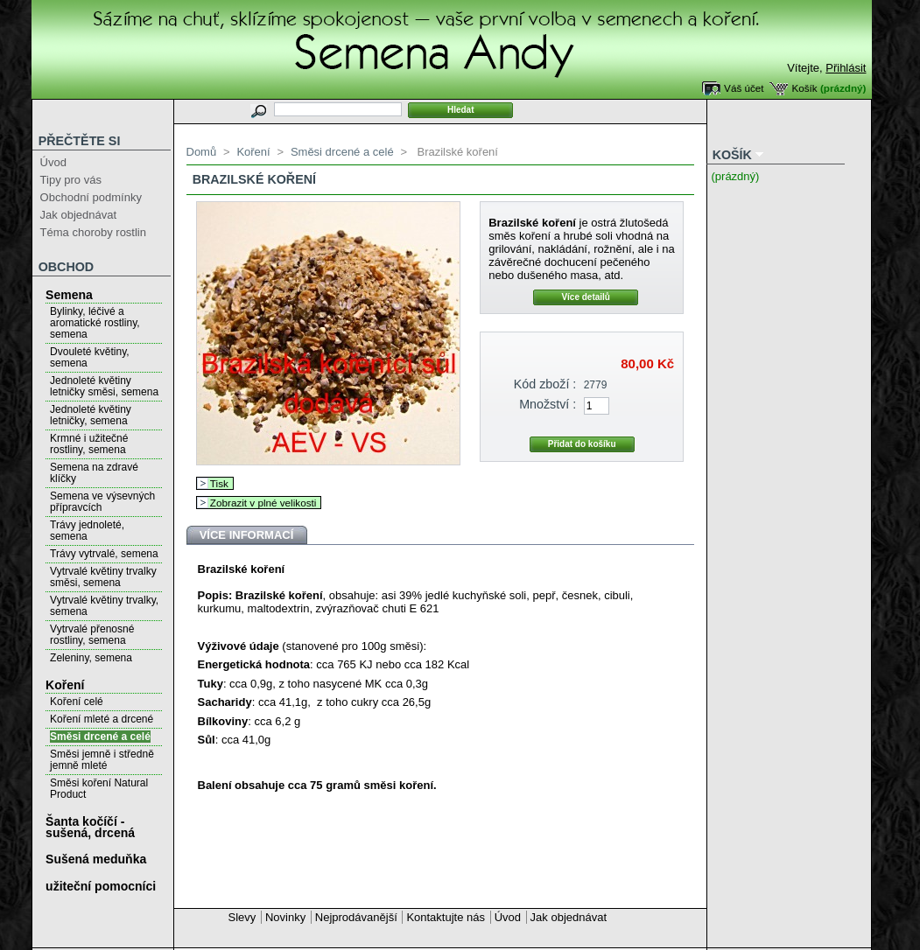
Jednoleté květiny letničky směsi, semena (104, 386)
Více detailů (585, 297)
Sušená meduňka (96, 859)
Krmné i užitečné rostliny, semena (89, 444)
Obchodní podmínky (91, 197)
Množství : (547, 404)
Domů (201, 151)
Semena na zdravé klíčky (94, 473)
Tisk (219, 483)
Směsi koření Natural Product (99, 788)
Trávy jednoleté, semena (87, 530)
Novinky (285, 917)
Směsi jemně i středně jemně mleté (102, 760)
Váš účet (743, 88)
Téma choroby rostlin (93, 232)
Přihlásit (845, 67)
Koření (65, 685)
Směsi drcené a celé (100, 736)
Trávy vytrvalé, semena (104, 554)
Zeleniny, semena (91, 658)
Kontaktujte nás (445, 917)
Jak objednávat (78, 214)
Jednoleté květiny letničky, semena (90, 415)
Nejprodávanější (356, 917)
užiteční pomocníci (101, 886)
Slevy (242, 917)
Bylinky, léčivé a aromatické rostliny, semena (94, 322)
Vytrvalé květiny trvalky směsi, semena (103, 577)
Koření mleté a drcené (101, 719)
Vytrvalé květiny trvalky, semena (104, 606)
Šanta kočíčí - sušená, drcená (90, 827)
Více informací (247, 534)
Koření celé (76, 701)
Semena (69, 295)
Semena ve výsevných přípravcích (102, 501)
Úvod (53, 162)
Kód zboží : (545, 384)
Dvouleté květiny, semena (90, 357)
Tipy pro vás (71, 179)
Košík (804, 88)
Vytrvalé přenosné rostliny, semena (92, 634)
